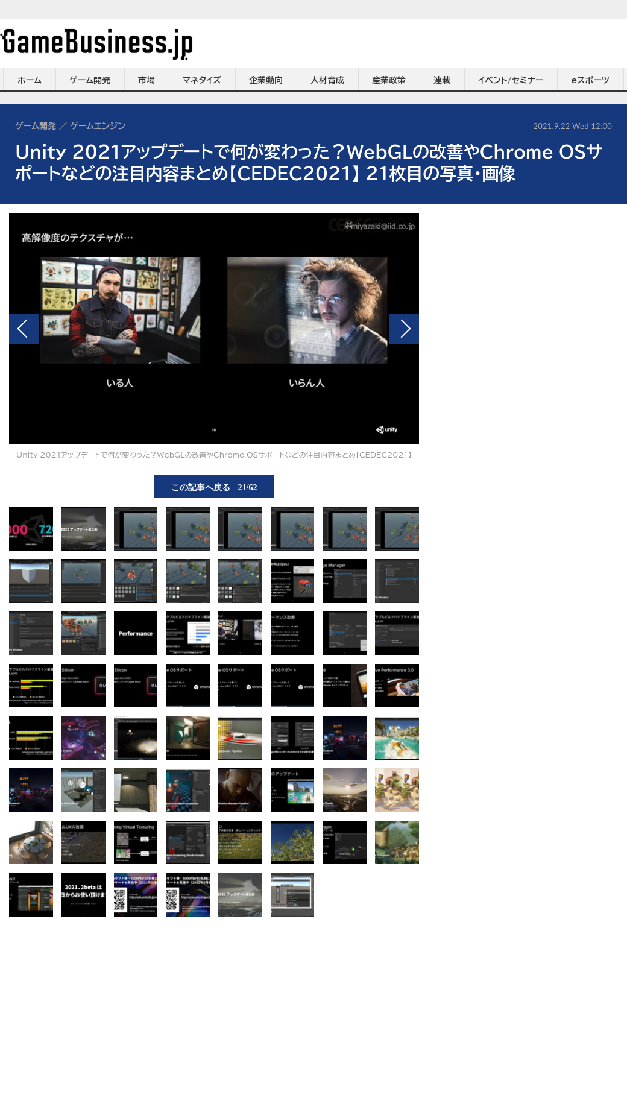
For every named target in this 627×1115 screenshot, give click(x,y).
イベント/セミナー (511, 80)
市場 (146, 80)
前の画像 (24, 329)
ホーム (29, 80)
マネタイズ (202, 80)
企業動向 (266, 80)
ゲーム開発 (89, 80)
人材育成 (327, 80)
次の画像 (404, 329)
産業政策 (389, 80)
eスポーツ (591, 80)
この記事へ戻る (214, 486)
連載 (441, 80)
